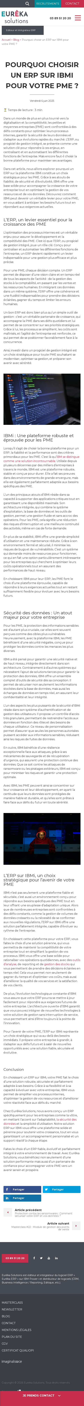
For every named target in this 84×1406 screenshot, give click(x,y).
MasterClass (12, 1302)
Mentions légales (16, 1330)
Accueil (6, 39)
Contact (9, 1323)
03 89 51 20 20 (60, 18)
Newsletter (12, 1309)
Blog (16, 39)
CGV (5, 1343)
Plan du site (12, 1336)
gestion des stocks (57, 964)
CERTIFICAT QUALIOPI (18, 1350)
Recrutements (47, 3)
